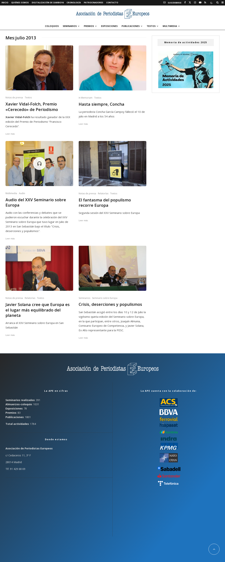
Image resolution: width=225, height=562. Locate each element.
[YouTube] (200, 2)
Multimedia (170, 26)
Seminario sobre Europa (104, 298)
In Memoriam (85, 97)
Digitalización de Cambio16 (48, 2)
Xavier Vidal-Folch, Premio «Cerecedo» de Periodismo (32, 106)
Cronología (74, 2)
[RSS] (205, 2)
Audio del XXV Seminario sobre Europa (36, 202)
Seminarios (70, 26)
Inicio (4, 2)
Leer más (10, 133)
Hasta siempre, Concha (101, 104)
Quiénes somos (20, 2)
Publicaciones (131, 26)
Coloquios (52, 26)
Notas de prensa (14, 97)
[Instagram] (195, 2)
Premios (89, 26)
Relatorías (103, 193)
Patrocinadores (93, 2)
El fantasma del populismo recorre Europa (105, 202)
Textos (151, 26)
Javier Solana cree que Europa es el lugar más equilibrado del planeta (38, 310)
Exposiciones (109, 26)
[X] (190, 2)
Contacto (112, 2)
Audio (22, 193)
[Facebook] (185, 2)
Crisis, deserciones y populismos (110, 304)
